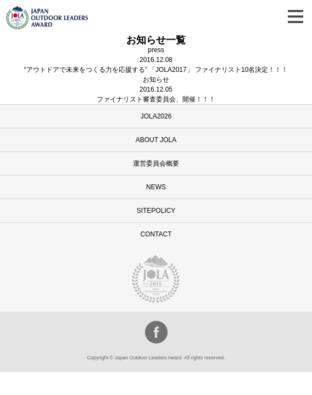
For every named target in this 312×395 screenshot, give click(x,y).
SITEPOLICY (156, 211)
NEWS (156, 187)
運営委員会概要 (156, 163)
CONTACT (155, 234)
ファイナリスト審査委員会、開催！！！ (156, 99)
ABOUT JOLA (156, 140)
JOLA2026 (156, 116)
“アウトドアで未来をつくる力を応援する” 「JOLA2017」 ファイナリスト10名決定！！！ (156, 70)
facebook (156, 332)
